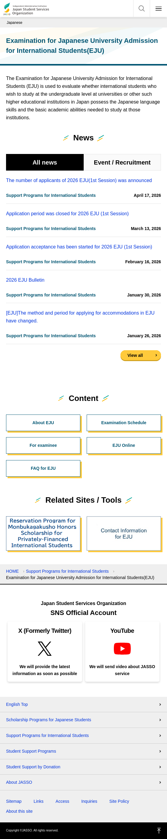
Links (38, 801)
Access (62, 801)
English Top (17, 704)
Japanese (14, 23)
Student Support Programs (31, 751)
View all (135, 355)
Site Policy (119, 801)
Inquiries (89, 801)
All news (45, 162)
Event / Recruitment (122, 162)
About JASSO (19, 782)
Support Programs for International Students (67, 571)
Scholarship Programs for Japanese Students (48, 719)
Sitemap (13, 801)
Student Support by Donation (33, 766)
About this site (19, 811)
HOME (12, 571)
